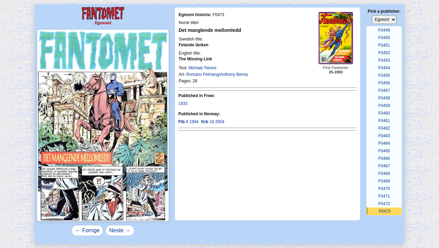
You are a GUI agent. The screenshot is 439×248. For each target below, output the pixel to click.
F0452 (384, 52)
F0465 (384, 151)
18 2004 (212, 121)
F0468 (384, 173)
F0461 (384, 120)
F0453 (384, 60)
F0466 (384, 158)
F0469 (384, 181)
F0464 (384, 143)
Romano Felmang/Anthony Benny (217, 74)
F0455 (384, 75)
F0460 (384, 113)
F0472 (384, 203)
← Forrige (87, 230)
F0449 (384, 30)
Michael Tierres (202, 68)
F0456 (384, 83)
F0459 (384, 105)
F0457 (384, 90)
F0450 (384, 37)
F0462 (384, 128)
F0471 (384, 196)
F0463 (384, 135)
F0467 (384, 166)
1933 (183, 103)
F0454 (384, 68)
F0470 (384, 188)
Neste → (119, 230)
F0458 (384, 98)
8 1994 (188, 121)
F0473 (384, 211)
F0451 (384, 45)
